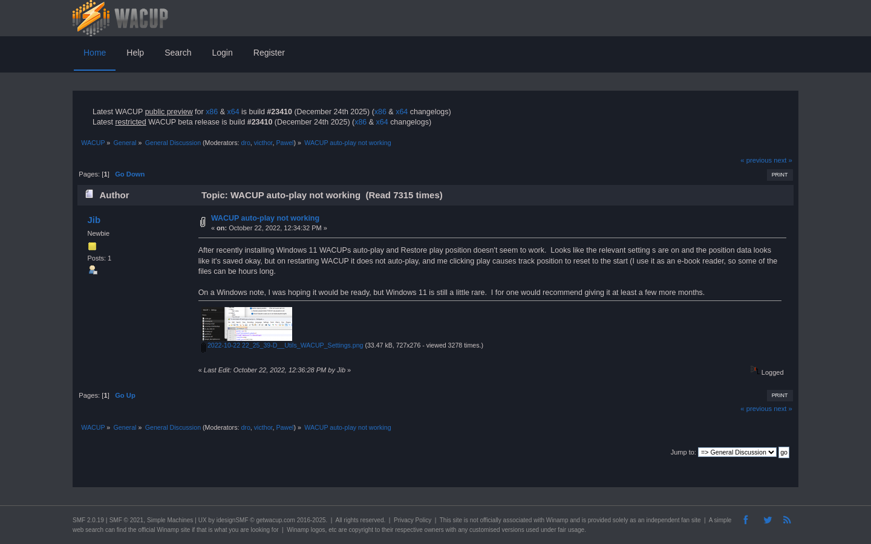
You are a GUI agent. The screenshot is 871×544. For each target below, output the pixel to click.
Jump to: (683, 452)
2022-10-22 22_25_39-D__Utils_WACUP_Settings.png (282, 345)
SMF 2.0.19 (88, 520)
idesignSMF (233, 520)
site (457, 520)
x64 (233, 112)
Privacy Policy (412, 520)
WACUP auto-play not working (265, 218)
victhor (263, 142)
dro (245, 142)
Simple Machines (170, 520)
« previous (756, 160)
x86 (212, 112)
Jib (93, 220)
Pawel (284, 142)
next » (783, 160)
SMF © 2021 (126, 520)
